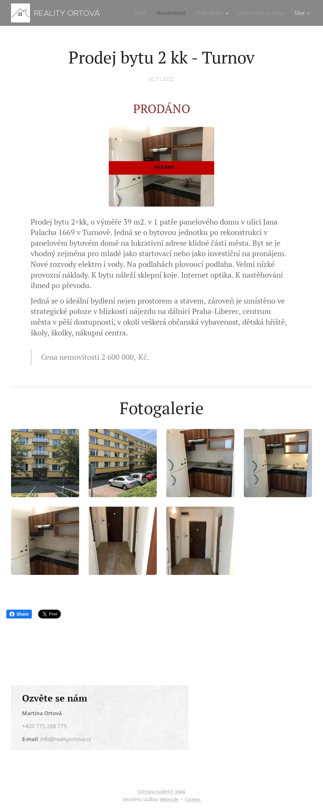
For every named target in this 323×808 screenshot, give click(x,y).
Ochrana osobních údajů (161, 791)
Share (19, 614)
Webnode (169, 799)
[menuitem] (142, 13)
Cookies (193, 799)
